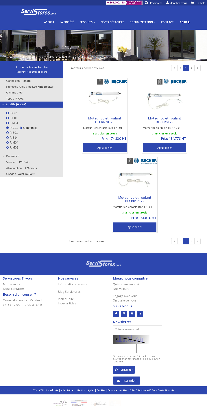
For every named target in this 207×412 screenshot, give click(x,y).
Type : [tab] (14, 98)
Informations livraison (73, 284)
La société (67, 22)
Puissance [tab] (10, 156)
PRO (184, 22)
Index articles (67, 303)
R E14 (12, 137)
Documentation (143, 22)
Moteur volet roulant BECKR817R (164, 120)
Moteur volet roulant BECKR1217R (134, 199)
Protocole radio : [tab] (29, 86)
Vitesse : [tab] (17, 162)
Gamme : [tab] (14, 92)
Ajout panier (104, 147)
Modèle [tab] (13, 104)
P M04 (12, 123)
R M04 (12, 142)
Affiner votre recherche (32, 67)
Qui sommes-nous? (126, 284)
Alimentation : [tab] (21, 168)
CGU (41, 390)
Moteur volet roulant (33, 57)
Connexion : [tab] (18, 80)
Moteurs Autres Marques (63, 57)
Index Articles (68, 390)
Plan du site (66, 299)
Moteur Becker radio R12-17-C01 (132, 207)
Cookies (101, 390)
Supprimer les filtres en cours (31, 71)
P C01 (12, 113)
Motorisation (11, 57)
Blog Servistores (69, 292)
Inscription (126, 381)
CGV (34, 390)
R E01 (12, 132)
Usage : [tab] (20, 173)
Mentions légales (85, 390)
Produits (87, 22)
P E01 (12, 118)
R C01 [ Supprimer (21, 127)
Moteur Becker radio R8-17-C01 (161, 128)
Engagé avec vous (125, 296)
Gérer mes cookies (117, 390)
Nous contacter (13, 289)
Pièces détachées (112, 22)
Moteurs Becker (89, 57)
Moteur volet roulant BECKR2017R (104, 120)
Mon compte (11, 284)
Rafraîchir (124, 370)
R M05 (12, 147)
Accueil (49, 22)
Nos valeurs (121, 289)
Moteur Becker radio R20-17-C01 (102, 128)
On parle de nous (124, 300)
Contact (167, 22)
